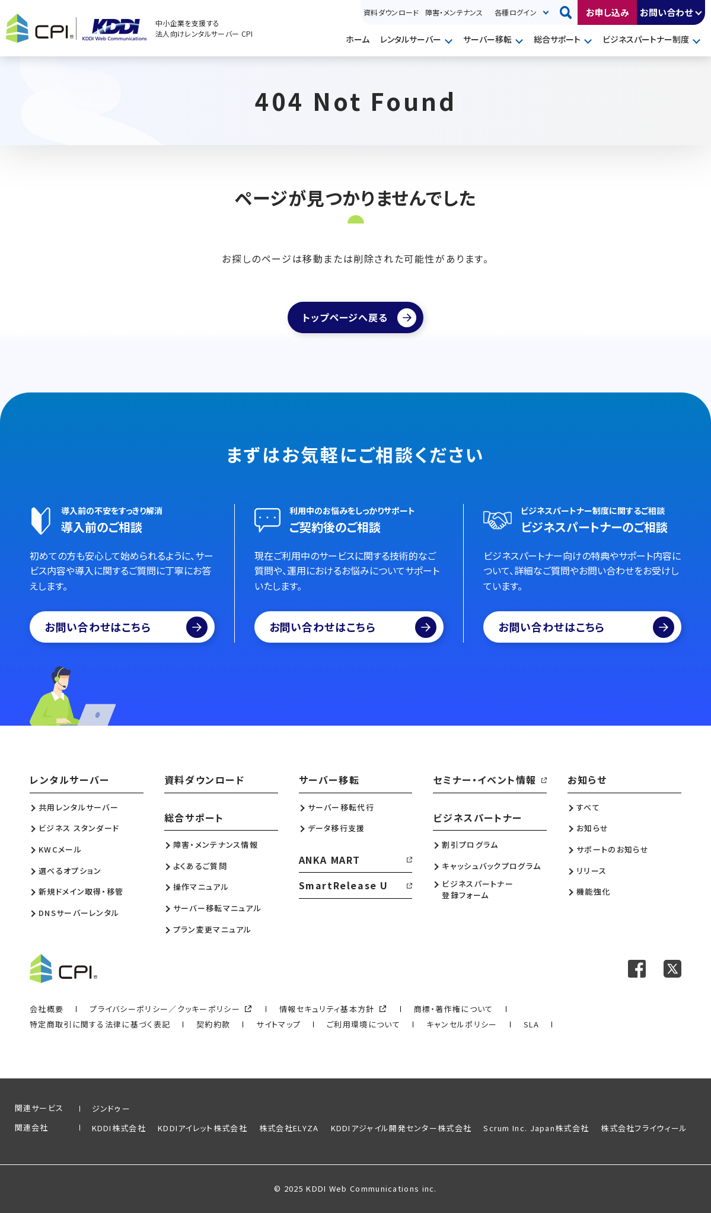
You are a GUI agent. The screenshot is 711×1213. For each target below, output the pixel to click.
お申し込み (607, 12)
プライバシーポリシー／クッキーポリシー (165, 1008)
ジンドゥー (111, 1108)
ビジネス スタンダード (79, 828)
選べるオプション (70, 871)
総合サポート (557, 39)
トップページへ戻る (344, 317)
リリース (591, 871)
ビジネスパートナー (477, 817)
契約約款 (213, 1024)
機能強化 (593, 891)
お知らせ (587, 779)
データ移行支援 (336, 828)
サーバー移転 (487, 39)
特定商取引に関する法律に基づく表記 (100, 1024)
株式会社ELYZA (289, 1128)
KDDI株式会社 (119, 1128)
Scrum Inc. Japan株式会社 (536, 1128)
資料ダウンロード (391, 12)
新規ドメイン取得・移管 (81, 891)
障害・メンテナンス (454, 12)
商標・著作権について (453, 1008)
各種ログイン (516, 12)
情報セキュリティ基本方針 (327, 1008)
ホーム (357, 39)
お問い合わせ (666, 12)
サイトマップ (278, 1024)
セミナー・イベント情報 (485, 779)
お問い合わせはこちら (126, 627)
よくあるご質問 (200, 866)
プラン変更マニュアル (212, 929)
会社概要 (46, 1008)
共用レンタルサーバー (79, 807)
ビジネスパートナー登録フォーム (478, 889)
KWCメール (60, 849)
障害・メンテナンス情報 (215, 844)
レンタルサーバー (410, 39)
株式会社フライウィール (644, 1128)
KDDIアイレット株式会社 (202, 1128)
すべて (588, 807)
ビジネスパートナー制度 (645, 39)
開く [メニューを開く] (450, 40)
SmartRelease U (343, 885)
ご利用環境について (363, 1024)
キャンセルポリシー (462, 1024)
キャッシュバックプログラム (491, 866)
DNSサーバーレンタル (79, 913)
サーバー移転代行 (341, 807)
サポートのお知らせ (612, 849)
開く (699, 12)
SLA (532, 1024)
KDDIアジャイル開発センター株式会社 (401, 1128)
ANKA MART (330, 859)
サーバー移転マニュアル (217, 908)
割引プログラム (470, 844)
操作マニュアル (201, 887)
